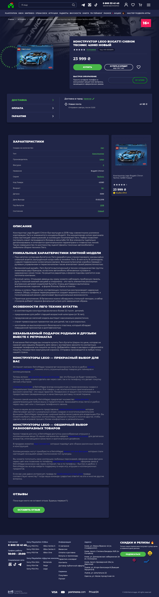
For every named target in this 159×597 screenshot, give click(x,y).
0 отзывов (91, 49)
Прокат (64, 579)
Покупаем (65, 575)
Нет (102, 148)
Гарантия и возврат (70, 559)
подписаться (135, 554)
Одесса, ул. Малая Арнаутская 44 (102, 576)
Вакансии (65, 549)
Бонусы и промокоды (70, 556)
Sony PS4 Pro (35, 569)
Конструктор (98, 154)
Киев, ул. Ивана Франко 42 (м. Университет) (100, 547)
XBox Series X (51, 549)
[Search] (73, 4)
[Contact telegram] (20, 565)
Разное (107, 13)
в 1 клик (139, 80)
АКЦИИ (116, 13)
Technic (100, 177)
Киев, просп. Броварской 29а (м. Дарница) (101, 563)
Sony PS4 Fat (34, 566)
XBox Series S (51, 546)
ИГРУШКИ (53, 13)
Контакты (65, 562)
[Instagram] (10, 565)
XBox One (49, 553)
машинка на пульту (78, 436)
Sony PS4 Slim (35, 562)
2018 (102, 205)
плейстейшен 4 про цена (70, 474)
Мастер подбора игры (136, 13)
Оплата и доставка (69, 553)
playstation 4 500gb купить (66, 461)
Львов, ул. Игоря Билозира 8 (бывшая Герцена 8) (104, 568)
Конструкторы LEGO (45, 19)
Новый (101, 211)
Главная (11, 19)
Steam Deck (41, 13)
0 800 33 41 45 (111, 3)
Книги (85, 13)
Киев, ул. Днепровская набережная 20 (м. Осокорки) (104, 558)
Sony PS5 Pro (35, 546)
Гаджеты (63, 13)
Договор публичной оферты (74, 566)
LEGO (31, 19)
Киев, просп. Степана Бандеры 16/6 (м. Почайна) (104, 552)
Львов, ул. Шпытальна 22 (98, 573)
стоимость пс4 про (22, 387)
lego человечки (42, 444)
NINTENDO (29, 13)
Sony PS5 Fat (34, 553)
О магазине (66, 546)
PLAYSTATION (11, 13)
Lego (102, 159)
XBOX (21, 13)
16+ (102, 188)
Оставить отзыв (29, 510)
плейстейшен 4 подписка (72, 409)
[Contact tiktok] (15, 565)
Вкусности (75, 13)
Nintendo (49, 562)
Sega (47, 566)
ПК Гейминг (96, 13)
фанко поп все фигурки (76, 451)
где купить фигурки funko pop (44, 377)
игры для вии (82, 399)
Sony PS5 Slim (35, 549)
